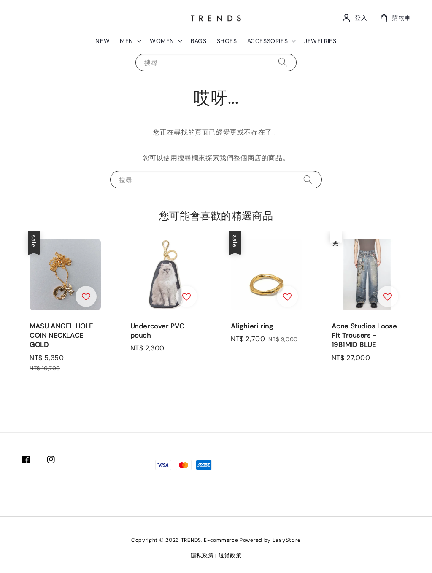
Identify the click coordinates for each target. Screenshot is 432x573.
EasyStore (287, 539)
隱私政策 (202, 555)
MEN (126, 41)
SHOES (227, 41)
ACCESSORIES (267, 41)
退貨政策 (230, 555)
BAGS (198, 41)
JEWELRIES (320, 41)
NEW (102, 41)
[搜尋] (282, 62)
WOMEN (162, 41)
